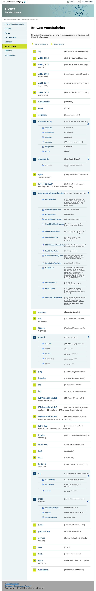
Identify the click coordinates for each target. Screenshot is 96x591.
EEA (15, 2)
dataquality (43, 159)
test (40, 547)
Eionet (14, 19)
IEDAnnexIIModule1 (47, 398)
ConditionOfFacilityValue (54, 224)
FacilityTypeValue (51, 251)
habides (42, 378)
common (42, 115)
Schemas (8, 42)
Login (71, 1)
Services (8, 51)
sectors (48, 491)
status (47, 151)
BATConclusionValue (53, 219)
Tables (7, 33)
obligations (49, 147)
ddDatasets (49, 132)
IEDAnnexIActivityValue (54, 256)
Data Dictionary (23, 19)
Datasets (8, 29)
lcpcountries (50, 480)
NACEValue (49, 268)
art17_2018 (43, 92)
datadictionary (45, 121)
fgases (41, 328)
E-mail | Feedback (12, 584)
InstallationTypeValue (53, 263)
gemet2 (41, 337)
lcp (39, 473)
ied (39, 391)
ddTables (48, 137)
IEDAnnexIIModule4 (47, 416)
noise (41, 525)
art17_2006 (43, 74)
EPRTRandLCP (45, 184)
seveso (41, 538)
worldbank (43, 570)
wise (40, 560)
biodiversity (44, 102)
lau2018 (42, 464)
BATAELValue (50, 214)
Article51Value (50, 199)
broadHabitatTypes (52, 508)
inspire (41, 435)
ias (39, 385)
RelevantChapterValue (53, 297)
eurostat (42, 312)
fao (39, 319)
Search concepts (59, 44)
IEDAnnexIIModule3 (47, 407)
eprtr (40, 175)
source (47, 354)
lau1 (40, 451)
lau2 (40, 457)
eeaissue (48, 142)
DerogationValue (51, 237)
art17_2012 (43, 83)
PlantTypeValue (51, 282)
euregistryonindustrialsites (51, 193)
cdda (40, 108)
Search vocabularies (41, 44)
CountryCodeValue (52, 231)
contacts (48, 128)
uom (40, 554)
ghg (40, 372)
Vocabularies (10, 46)
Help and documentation (14, 24)
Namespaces (10, 55)
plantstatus (49, 484)
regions (48, 512)
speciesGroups (51, 517)
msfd (40, 499)
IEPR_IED (42, 426)
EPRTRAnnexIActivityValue (54, 245)
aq (39, 51)
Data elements (10, 37)
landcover (43, 444)
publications (44, 531)
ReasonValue (50, 288)
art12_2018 (43, 65)
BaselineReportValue (53, 210)
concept (48, 343)
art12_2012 (43, 58)
